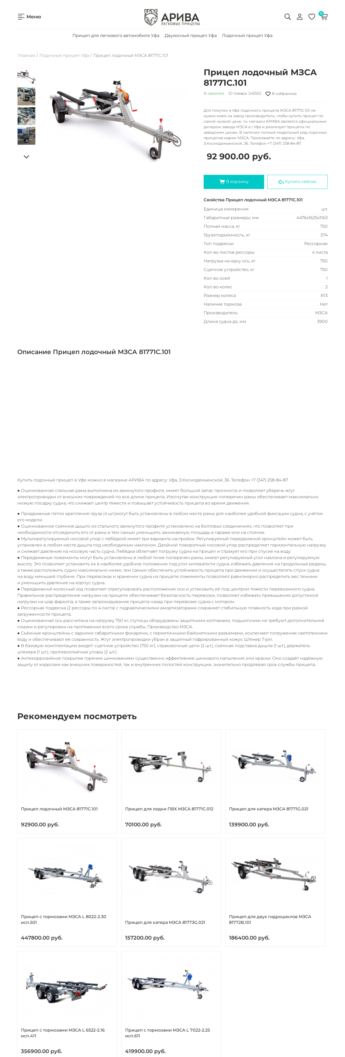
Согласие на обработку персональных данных (267, 992)
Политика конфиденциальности (254, 982)
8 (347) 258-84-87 (136, 975)
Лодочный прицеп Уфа (247, 30)
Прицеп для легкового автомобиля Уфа (116, 30)
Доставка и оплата (36, 991)
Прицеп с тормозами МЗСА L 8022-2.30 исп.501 (233, 779)
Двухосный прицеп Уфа (191, 30)
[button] (184, 114)
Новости (26, 1007)
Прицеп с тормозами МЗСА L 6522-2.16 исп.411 (107, 868)
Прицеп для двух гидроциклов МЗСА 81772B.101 (42, 868)
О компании (30, 983)
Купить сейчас (297, 176)
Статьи (24, 1014)
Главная (26, 50)
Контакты (27, 999)
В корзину (234, 176)
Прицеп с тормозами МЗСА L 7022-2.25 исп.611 (170, 868)
